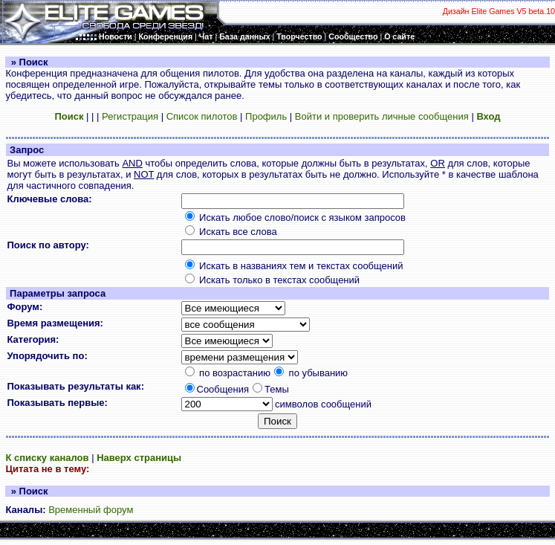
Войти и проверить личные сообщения (382, 116)
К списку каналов (46, 457)
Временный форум (90, 509)
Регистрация (130, 116)
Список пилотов (202, 116)
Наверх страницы (139, 457)
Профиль (266, 116)
